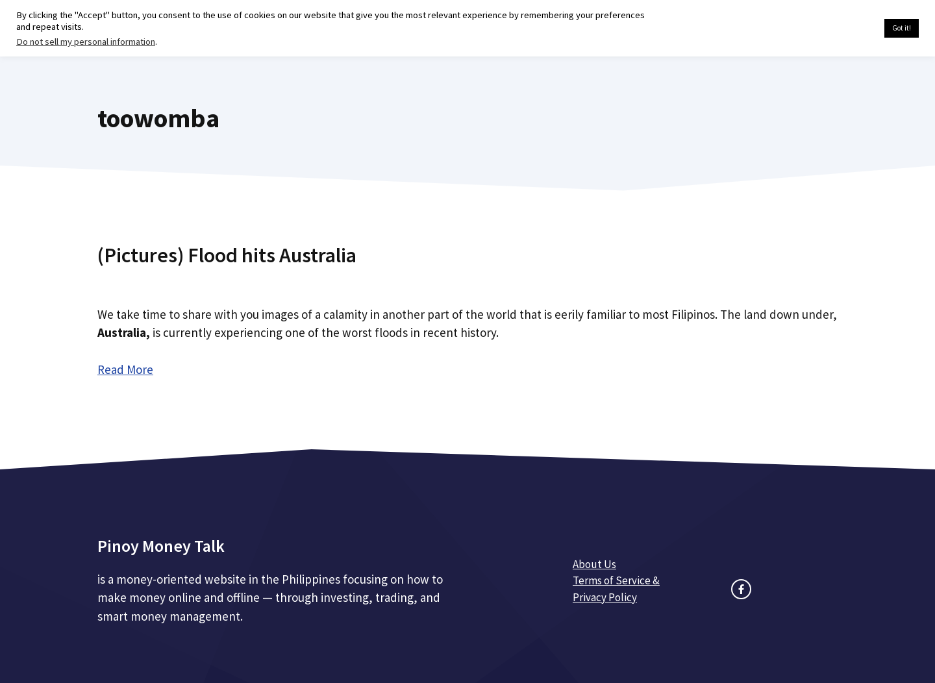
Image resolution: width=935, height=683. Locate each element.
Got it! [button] (901, 27)
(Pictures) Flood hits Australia (226, 255)
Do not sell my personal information (85, 41)
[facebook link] (741, 589)
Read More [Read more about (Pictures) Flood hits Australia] (125, 369)
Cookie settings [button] (844, 28)
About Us (594, 564)
